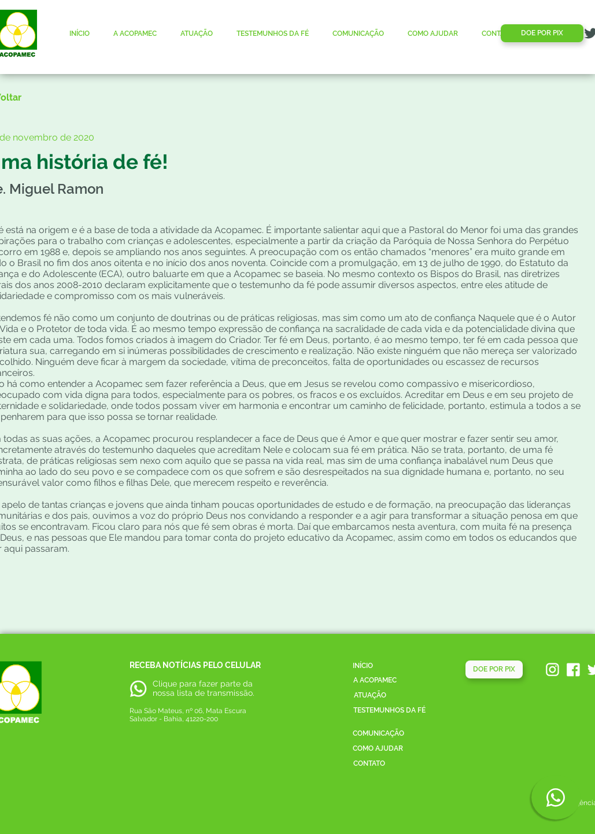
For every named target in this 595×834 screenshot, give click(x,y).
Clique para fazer (185, 683)
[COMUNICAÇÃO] (379, 733)
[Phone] (556, 797)
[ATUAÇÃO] (370, 695)
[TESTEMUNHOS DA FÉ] (389, 710)
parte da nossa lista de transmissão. (203, 688)
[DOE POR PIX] (542, 33)
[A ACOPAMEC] (375, 680)
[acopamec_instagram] (552, 669)
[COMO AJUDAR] (378, 748)
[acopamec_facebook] (573, 669)
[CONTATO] (369, 763)
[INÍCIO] (363, 665)
